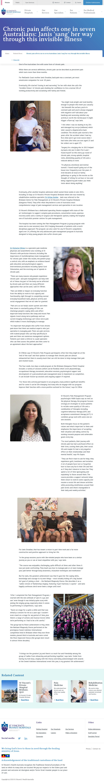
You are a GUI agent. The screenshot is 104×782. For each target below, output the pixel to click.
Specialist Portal (93, 736)
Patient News (17, 53)
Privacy (88, 749)
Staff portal (92, 733)
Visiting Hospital (41, 729)
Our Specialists (60, 11)
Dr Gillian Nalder (51, 197)
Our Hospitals (55, 729)
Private (7, 2)
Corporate (39, 736)
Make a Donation (71, 733)
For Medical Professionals (93, 11)
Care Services (29, 2)
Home (7, 53)
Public (18, 2)
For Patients (75, 11)
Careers (53, 733)
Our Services (45, 11)
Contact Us (96, 749)
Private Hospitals (31, 11)
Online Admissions (94, 729)
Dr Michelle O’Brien (17, 248)
